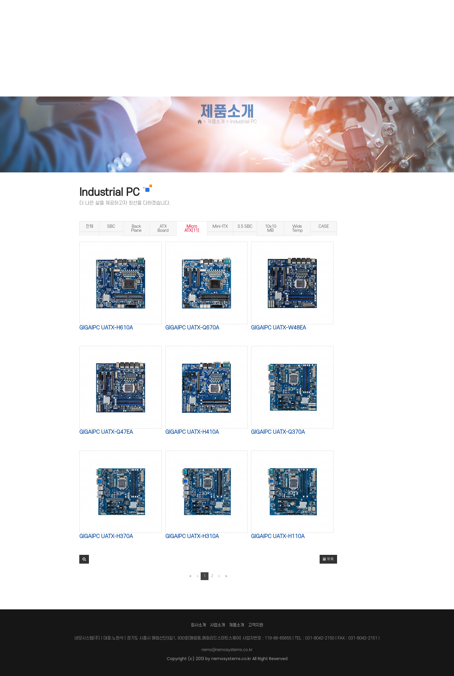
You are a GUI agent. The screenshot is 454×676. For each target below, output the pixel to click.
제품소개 (236, 625)
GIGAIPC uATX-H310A (192, 536)
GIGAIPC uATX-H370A (106, 536)
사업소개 (217, 625)
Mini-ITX (220, 226)
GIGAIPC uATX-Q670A (192, 328)
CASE (323, 226)
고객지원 (255, 625)
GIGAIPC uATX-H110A (278, 536)
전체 (89, 226)
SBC (111, 226)
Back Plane (136, 228)
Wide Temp (297, 228)
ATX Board (163, 228)
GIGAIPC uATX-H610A (106, 328)
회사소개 (198, 625)
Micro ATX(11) (191, 228)
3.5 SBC (244, 226)
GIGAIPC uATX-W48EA (278, 328)
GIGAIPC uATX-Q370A (278, 432)
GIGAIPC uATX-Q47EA (106, 432)
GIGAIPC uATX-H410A (192, 432)
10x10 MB (270, 228)
